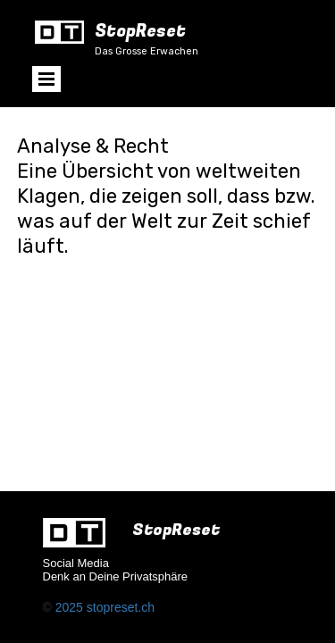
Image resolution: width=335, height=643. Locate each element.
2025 (71, 607)
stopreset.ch (121, 607)
